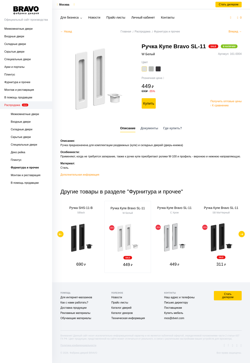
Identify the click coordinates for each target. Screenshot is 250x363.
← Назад (66, 31)
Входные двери (14, 36)
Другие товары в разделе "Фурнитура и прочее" (121, 191)
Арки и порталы (14, 66)
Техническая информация (128, 318)
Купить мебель (173, 312)
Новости (94, 17)
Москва (64, 4)
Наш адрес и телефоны (179, 297)
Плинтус (9, 74)
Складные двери (15, 44)
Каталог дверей (121, 307)
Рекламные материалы (75, 312)
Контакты (167, 17)
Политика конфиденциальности (78, 345)
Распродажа (16, 105)
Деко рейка (18, 152)
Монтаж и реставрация (19, 89)
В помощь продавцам (18, 97)
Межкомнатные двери (18, 28)
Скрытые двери (14, 51)
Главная (126, 31)
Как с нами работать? (74, 302)
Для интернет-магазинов (76, 297)
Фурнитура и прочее (17, 82)
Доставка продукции (73, 307)
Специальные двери (17, 59)
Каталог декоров (122, 312)
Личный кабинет (143, 17)
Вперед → (235, 31)
